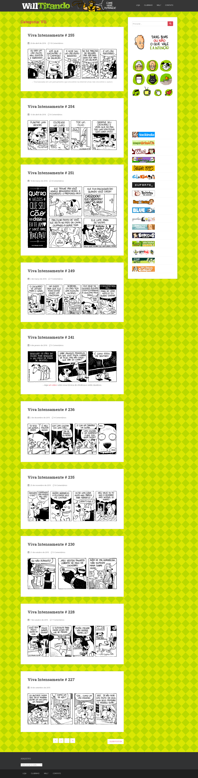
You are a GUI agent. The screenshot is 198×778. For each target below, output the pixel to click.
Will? (159, 5)
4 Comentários (58, 181)
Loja (138, 5)
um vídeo (53, 385)
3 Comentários (59, 552)
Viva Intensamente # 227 (51, 679)
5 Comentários (57, 345)
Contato (169, 5)
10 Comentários (56, 43)
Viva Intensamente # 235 (51, 477)
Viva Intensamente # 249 (51, 270)
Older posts (115, 741)
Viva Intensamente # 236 (51, 409)
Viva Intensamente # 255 (51, 35)
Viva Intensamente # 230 (51, 544)
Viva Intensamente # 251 (51, 172)
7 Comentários (57, 279)
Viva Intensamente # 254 (51, 106)
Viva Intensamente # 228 (51, 612)
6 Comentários (56, 114)
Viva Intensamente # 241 (51, 337)
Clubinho (148, 5)
